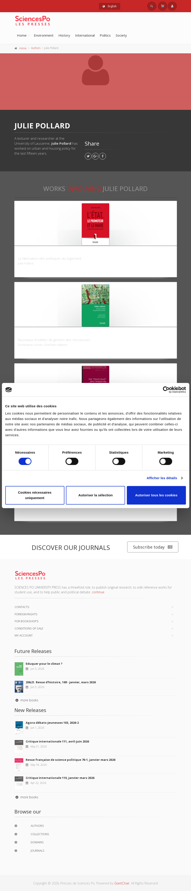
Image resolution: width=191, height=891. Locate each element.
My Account (24, 635)
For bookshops (27, 621)
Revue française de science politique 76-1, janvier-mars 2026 (70, 760)
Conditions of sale (29, 628)
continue (98, 592)
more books (26, 700)
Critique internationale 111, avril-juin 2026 (57, 741)
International (85, 35)
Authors (35, 48)
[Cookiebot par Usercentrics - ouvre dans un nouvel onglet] (166, 389)
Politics (105, 35)
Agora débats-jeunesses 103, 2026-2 (52, 723)
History (64, 35)
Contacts (22, 607)
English (110, 6)
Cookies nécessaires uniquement (34, 495)
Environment (43, 35)
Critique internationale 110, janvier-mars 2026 (60, 778)
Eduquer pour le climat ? (44, 664)
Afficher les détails (162, 478)
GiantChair (121, 883)
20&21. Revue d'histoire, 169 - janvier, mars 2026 (61, 682)
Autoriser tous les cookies (156, 495)
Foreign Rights (26, 614)
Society (121, 35)
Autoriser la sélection (95, 495)
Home (22, 35)
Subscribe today (153, 547)
